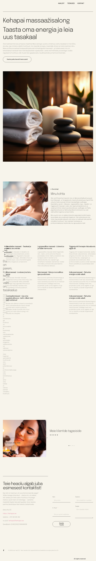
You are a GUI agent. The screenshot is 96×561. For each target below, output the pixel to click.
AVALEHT (61, 3)
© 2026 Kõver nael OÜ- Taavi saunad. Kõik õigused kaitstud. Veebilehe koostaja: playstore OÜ (33, 550)
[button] (70, 445)
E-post (55, 508)
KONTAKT (80, 3)
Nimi (54, 497)
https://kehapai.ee (9, 513)
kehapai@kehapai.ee (16, 521)
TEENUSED (71, 3)
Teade (77, 506)
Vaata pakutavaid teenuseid (17, 59)
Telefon (77, 497)
